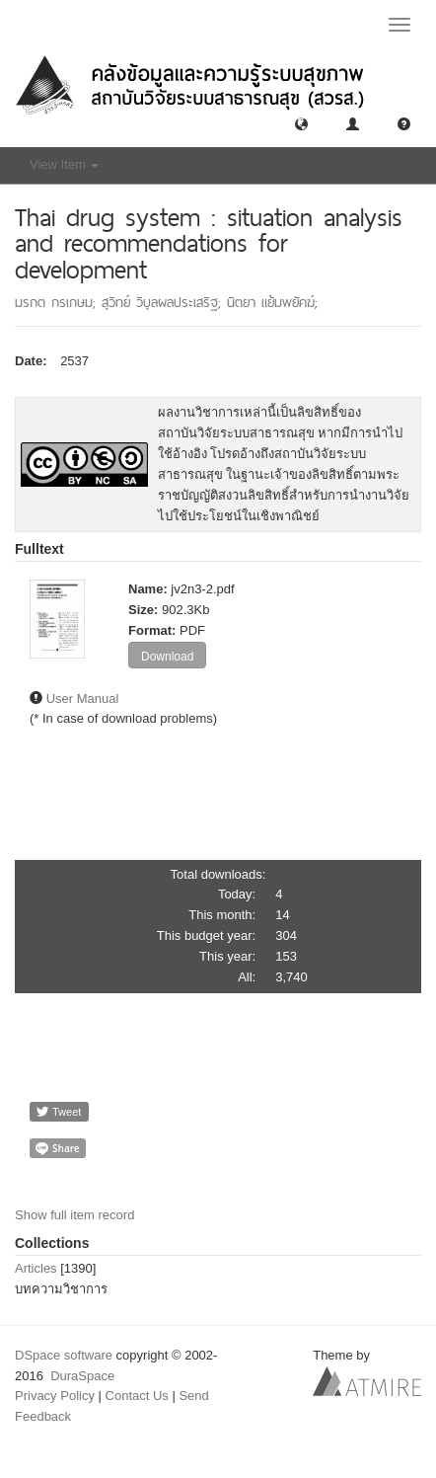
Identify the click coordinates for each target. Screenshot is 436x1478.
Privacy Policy (55, 1395)
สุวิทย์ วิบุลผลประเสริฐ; (164, 302)
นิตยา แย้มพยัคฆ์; (272, 302)
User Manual (82, 698)
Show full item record (74, 1214)
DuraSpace (82, 1375)
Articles (36, 1268)
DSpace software (63, 1355)
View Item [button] (64, 164)
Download (167, 656)
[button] (301, 123)
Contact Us (137, 1395)
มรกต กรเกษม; (58, 302)
